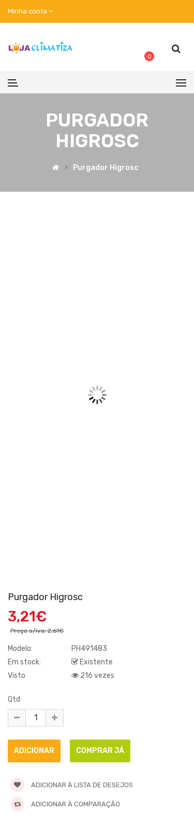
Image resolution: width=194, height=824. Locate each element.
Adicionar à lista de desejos (71, 785)
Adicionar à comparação (65, 804)
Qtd (14, 699)
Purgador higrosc (105, 168)
